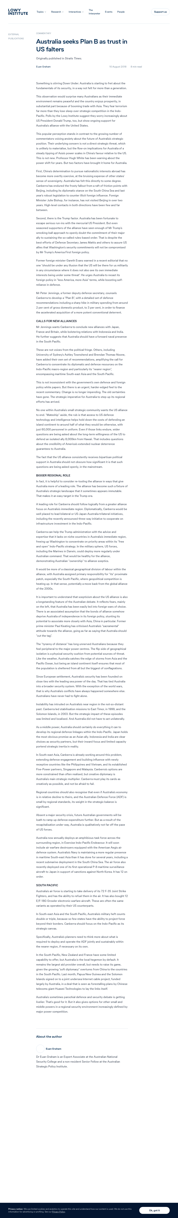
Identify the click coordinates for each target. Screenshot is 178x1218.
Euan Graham (43, 66)
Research (56, 11)
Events (108, 11)
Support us (160, 11)
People (121, 11)
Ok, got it (154, 1210)
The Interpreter (94, 11)
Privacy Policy (58, 1211)
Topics (40, 11)
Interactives (75, 11)
